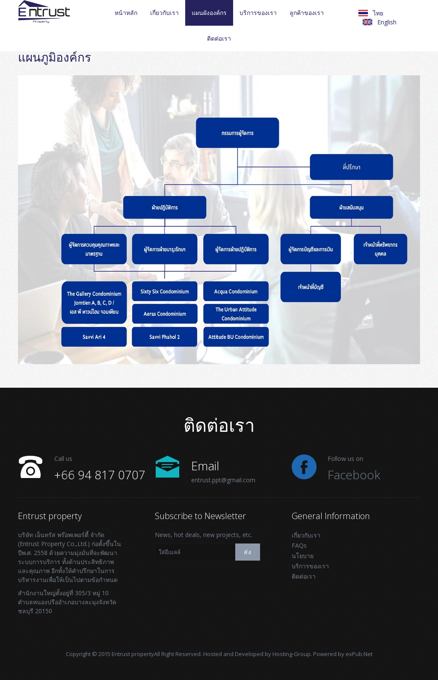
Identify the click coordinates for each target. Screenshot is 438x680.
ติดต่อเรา (219, 38)
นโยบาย (303, 556)
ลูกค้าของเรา (307, 13)
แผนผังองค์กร (209, 13)
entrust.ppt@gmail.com (223, 480)
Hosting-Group (291, 654)
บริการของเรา (258, 13)
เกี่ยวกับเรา (164, 13)
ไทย (378, 13)
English (387, 22)
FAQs (299, 545)
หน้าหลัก (126, 13)
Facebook (354, 474)
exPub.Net (359, 654)
